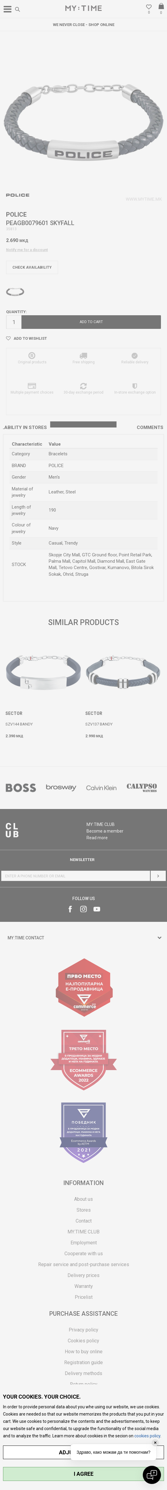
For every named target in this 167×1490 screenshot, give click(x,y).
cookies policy (147, 1435)
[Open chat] (152, 1475)
